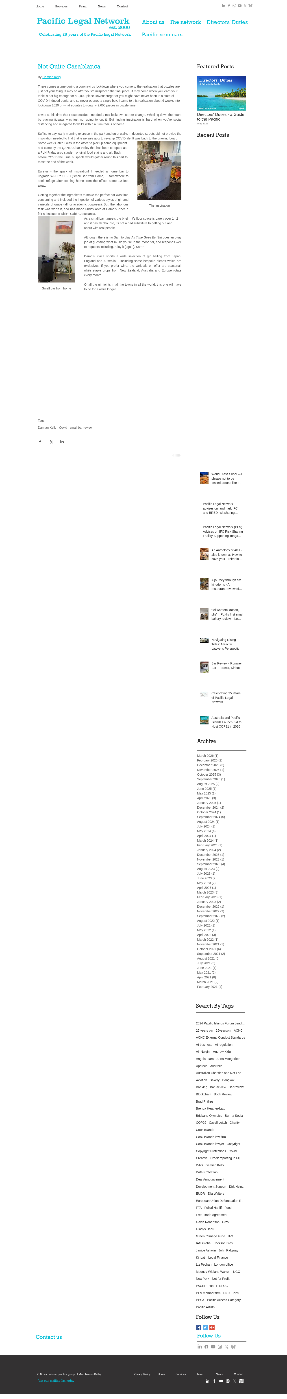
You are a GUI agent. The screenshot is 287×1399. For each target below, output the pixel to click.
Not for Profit (221, 1278)
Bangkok (228, 1080)
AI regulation (224, 1044)
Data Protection (207, 1172)
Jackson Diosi (223, 1243)
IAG (230, 1236)
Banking (201, 1087)
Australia (216, 1066)
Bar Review (218, 1087)
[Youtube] (213, 1346)
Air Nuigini (203, 1051)
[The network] (185, 22)
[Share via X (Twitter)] (51, 441)
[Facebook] (206, 1346)
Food (228, 1207)
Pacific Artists (205, 1307)
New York (202, 1278)
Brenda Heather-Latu (210, 1108)
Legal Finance (218, 1257)
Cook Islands (205, 1130)
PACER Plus (204, 1286)
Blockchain (203, 1094)
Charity (234, 1122)
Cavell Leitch (218, 1122)
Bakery (215, 1080)
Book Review (223, 1094)
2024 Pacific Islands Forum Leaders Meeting (220, 1023)
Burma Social (234, 1115)
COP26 (201, 1122)
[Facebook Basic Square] (198, 1327)
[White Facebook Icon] (214, 1381)
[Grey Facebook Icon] (229, 5)
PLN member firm (208, 1293)
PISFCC (222, 1286)
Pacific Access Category (224, 1300)
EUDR (200, 1193)
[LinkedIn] (199, 1346)
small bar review (81, 427)
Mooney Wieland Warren (213, 1271)
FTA (199, 1207)
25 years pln (204, 1030)
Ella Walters (216, 1193)
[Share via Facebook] (40, 441)
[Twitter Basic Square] (205, 1327)
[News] (219, 1374)
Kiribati (201, 1257)
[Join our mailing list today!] (56, 1380)
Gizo (225, 1222)
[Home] (161, 1374)
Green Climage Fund (210, 1236)
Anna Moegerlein (228, 1059)
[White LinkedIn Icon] (207, 1381)
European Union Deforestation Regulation (220, 1201)
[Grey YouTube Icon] (239, 5)
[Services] (180, 1374)
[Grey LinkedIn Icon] (223, 5)
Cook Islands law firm (211, 1137)
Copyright (233, 1144)
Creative (202, 1158)
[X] (245, 5)
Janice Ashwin (206, 1250)
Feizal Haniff (213, 1207)
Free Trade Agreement (211, 1215)
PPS (236, 1293)
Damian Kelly (47, 427)
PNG (226, 1293)
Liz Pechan (203, 1264)
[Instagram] (219, 1346)
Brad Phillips (204, 1101)
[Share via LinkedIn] (62, 441)
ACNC (238, 1030)
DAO (199, 1165)
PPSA (200, 1300)
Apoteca (201, 1066)
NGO (236, 1271)
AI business (204, 1044)
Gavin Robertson (208, 1222)
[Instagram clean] (228, 1381)
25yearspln (223, 1030)
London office (223, 1264)
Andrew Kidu (222, 1051)
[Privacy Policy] (142, 1374)
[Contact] (238, 1374)
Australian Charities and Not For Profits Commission (220, 1073)
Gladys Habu (205, 1229)
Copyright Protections (211, 1151)
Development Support (211, 1186)
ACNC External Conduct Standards (220, 1037)
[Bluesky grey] (250, 5)
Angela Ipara (205, 1059)
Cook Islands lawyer (210, 1144)
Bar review (236, 1087)
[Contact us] (51, 1336)
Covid (63, 427)
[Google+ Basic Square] (212, 1327)
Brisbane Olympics (209, 1115)
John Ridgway (228, 1250)
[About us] (153, 22)
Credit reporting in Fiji (225, 1158)
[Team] (200, 1374)
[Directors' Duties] (227, 22)
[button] (69, 1374)
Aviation (201, 1080)
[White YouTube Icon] (221, 1381)
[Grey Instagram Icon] (234, 5)
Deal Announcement (210, 1179)
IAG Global (203, 1243)
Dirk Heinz (236, 1186)
